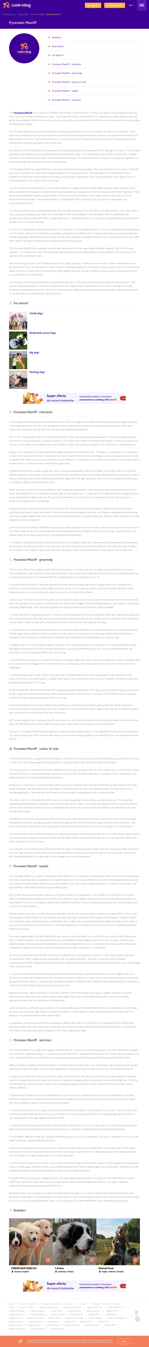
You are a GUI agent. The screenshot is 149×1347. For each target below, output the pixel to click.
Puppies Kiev (53, 1321)
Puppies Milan (104, 1321)
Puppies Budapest (37, 1314)
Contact (83, 1304)
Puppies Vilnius (76, 1314)
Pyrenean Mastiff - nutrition (66, 100)
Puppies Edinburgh (17, 1311)
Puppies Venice (34, 1325)
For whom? (58, 55)
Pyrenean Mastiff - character (66, 64)
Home (12, 1307)
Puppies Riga (111, 1314)
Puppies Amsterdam (116, 1318)
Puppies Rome (86, 1321)
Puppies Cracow (57, 1314)
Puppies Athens (57, 1329)
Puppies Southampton (48, 1307)
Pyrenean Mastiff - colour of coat (69, 82)
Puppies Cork (56, 1311)
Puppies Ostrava (35, 1321)
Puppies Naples (15, 1325)
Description (58, 46)
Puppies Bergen (95, 1318)
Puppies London (27, 1307)
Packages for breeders (51, 1304)
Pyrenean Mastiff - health (65, 91)
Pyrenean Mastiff (23, 112)
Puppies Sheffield (115, 1307)
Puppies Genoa (52, 1325)
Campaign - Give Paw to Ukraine (106, 1304)
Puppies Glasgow (37, 1311)
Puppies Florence (72, 1325)
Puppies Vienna (112, 1311)
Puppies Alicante (38, 1329)
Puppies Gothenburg (74, 1318)
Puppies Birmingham (72, 1307)
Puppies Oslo (54, 1318)
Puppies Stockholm (35, 1318)
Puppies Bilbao (110, 1325)
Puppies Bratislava (17, 1314)
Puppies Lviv (69, 1321)
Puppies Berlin (94, 1314)
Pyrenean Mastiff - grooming (67, 73)
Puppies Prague (74, 1311)
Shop (11, 1304)
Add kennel (114, 5)
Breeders (56, 37)
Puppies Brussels (16, 1321)
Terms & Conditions (27, 1304)
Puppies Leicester (94, 1307)
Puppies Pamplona (17, 1329)
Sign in (92, 5)
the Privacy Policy (106, 1342)
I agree (124, 1341)
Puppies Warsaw (93, 1311)
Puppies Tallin (15, 1318)
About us (70, 1304)
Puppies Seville (91, 1325)
